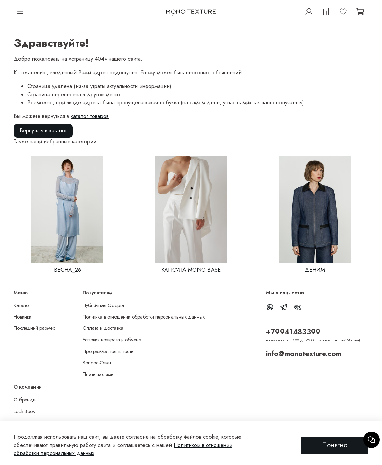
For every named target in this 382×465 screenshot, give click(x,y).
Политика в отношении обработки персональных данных (144, 316)
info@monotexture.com (304, 354)
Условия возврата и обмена (112, 339)
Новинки (22, 316)
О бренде (25, 399)
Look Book (24, 411)
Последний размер (34, 328)
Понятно (334, 445)
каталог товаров (90, 116)
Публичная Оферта (103, 305)
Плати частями (98, 374)
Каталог (22, 305)
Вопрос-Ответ (97, 362)
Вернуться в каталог (43, 131)
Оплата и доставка (103, 328)
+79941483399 (293, 332)
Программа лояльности (108, 351)
